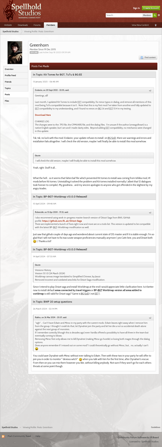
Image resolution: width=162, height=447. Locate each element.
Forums (37, 25)
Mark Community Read (19, 436)
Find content (148, 57)
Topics (8, 88)
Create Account (151, 8)
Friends (8, 81)
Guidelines (155, 427)
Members (50, 25)
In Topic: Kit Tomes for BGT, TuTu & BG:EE (57, 74)
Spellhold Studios (10, 427)
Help (38, 436)
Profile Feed (10, 75)
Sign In (136, 8)
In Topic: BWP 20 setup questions (52, 301)
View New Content (140, 25)
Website (8, 25)
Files (7, 100)
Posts (7, 94)
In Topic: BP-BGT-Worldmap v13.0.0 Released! (60, 196)
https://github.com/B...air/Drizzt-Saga (62, 220)
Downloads (23, 25)
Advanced (159, 15)
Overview (9, 69)
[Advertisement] (81, 399)
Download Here (43, 114)
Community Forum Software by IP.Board (138, 437)
